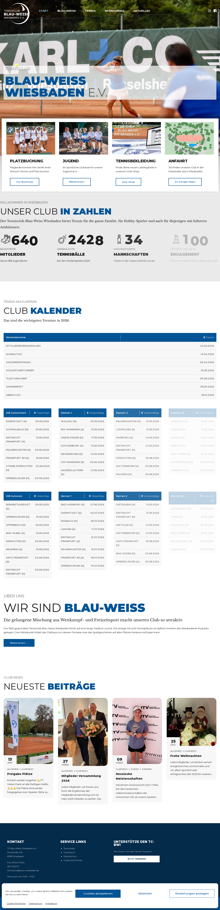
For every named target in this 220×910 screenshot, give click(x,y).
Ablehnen (145, 893)
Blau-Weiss (66, 10)
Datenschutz (35, 903)
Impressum (51, 903)
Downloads (69, 848)
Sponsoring (114, 10)
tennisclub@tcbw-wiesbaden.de (23, 870)
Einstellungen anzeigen (192, 893)
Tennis (90, 10)
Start (43, 10)
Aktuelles (141, 10)
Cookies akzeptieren (98, 893)
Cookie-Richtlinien (16, 903)
